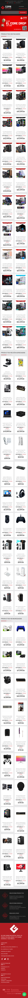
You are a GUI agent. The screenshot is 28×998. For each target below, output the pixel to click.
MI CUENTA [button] (17, 2)
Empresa (3, 968)
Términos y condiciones (6, 980)
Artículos (10, 2)
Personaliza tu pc (5, 966)
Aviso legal (3, 979)
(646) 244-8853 (4, 953)
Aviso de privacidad (5, 977)
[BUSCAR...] (10, 12)
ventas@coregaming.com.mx (11, 1)
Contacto (3, 970)
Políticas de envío (5, 982)
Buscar (22, 12)
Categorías (21, 6)
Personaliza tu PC (23, 8)
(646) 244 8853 (20, 1)
